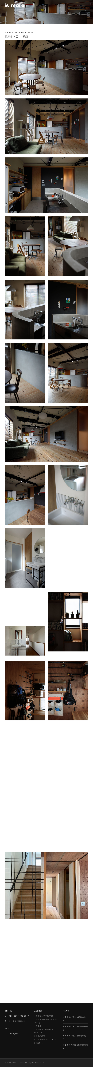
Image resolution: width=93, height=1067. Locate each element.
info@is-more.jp (17, 1021)
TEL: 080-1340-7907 (19, 1016)
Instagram (14, 1033)
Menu (86, 5)
